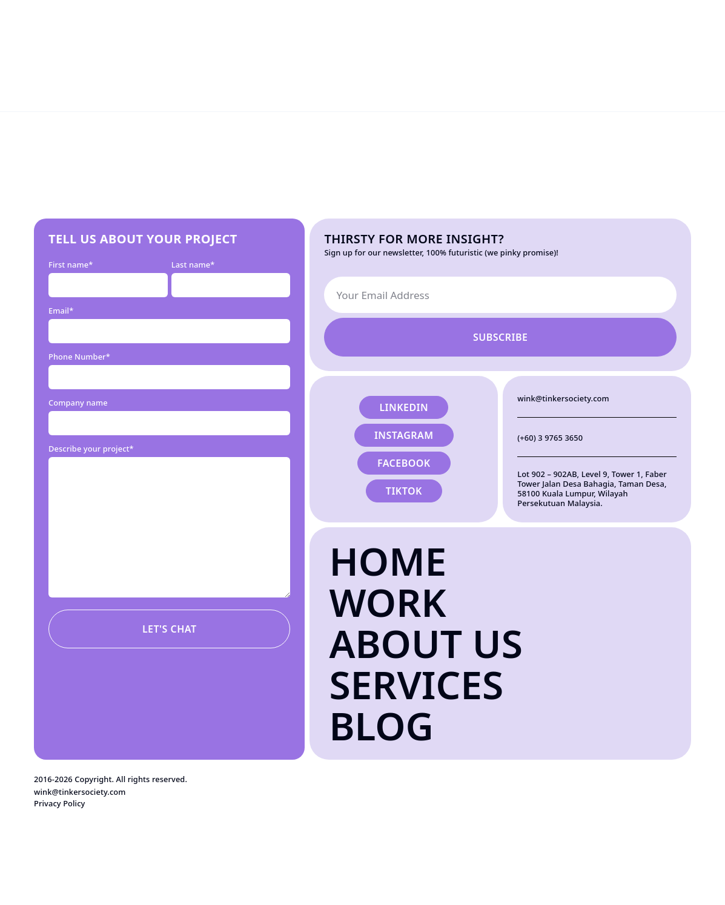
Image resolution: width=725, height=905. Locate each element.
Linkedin (403, 407)
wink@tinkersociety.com (563, 398)
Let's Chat (169, 629)
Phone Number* (79, 356)
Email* (60, 310)
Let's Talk (684, 20)
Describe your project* (91, 448)
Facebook (404, 463)
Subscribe (500, 337)
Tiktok (404, 491)
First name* (70, 264)
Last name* (193, 264)
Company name (78, 402)
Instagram (404, 435)
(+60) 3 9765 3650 (550, 437)
